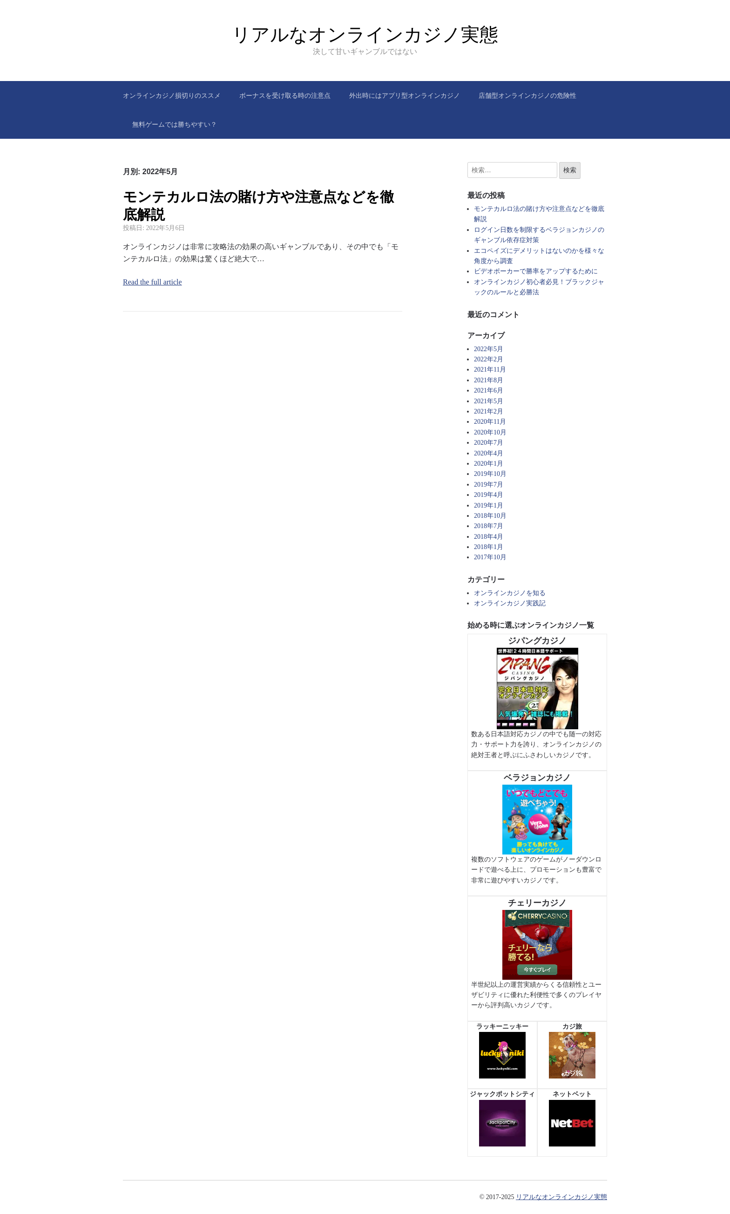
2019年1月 (488, 505)
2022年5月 (488, 349)
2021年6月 (488, 390)
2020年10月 (490, 432)
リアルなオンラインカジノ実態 (365, 34)
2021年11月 (490, 369)
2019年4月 (488, 494)
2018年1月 (488, 546)
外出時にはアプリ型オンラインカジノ (404, 95)
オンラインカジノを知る (510, 593)
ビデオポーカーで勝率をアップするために (536, 271)
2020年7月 (488, 442)
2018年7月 (488, 525)
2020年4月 (488, 453)
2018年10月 (490, 515)
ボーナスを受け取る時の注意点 (285, 95)
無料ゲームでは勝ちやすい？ (174, 124)
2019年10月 (490, 473)
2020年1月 (488, 463)
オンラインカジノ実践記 (510, 603)
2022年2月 (488, 359)
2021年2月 (488, 411)
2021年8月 (488, 380)
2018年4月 (488, 536)
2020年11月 (490, 421)
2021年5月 (488, 401)
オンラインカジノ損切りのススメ (172, 95)
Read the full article (152, 282)
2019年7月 (488, 484)
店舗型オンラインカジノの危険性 (527, 95)
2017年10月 (490, 557)
